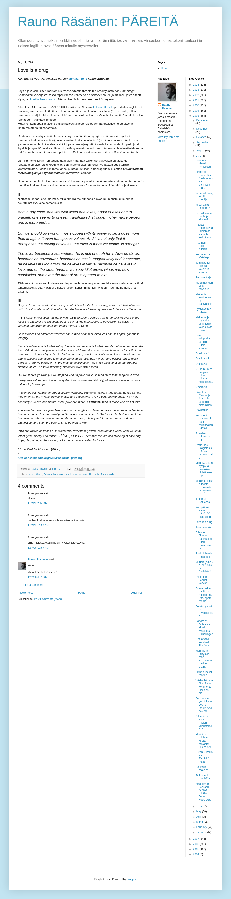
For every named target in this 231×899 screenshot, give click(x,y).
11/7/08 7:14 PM (37, 503)
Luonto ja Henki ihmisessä (203, 163)
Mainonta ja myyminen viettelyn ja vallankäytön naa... (203, 324)
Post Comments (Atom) (48, 599)
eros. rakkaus (35, 474)
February (201, 827)
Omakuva (201, 387)
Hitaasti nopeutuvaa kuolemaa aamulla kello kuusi (204, 231)
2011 (196, 100)
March (200, 821)
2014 (196, 84)
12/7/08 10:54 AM (38, 525)
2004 (196, 854)
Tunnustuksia (203, 527)
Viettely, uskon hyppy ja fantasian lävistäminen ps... (204, 469)
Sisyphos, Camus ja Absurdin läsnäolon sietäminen (203, 399)
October (201, 137)
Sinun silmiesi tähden (203, 673)
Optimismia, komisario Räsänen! (202, 642)
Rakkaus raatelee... (203, 768)
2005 (196, 849)
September (202, 142)
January (201, 832)
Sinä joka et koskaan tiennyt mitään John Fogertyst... (203, 791)
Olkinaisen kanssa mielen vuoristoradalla (203, 723)
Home (81, 592)
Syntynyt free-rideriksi (203, 310)
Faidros (48, 474)
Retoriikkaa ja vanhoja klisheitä (203, 216)
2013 (196, 89)
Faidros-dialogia (103, 107)
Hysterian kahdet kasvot (201, 580)
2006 (196, 844)
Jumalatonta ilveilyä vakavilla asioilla (202, 267)
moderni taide (80, 474)
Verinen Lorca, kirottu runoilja (204, 196)
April (199, 816)
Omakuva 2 (202, 363)
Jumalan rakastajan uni (203, 436)
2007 (196, 838)
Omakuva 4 (202, 353)
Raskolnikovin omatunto (203, 555)
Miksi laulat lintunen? (202, 206)
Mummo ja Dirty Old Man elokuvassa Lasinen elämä (203, 658)
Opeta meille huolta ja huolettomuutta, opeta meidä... (203, 595)
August (200, 150)
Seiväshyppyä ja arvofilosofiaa (204, 611)
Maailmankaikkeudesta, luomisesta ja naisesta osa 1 (204, 487)
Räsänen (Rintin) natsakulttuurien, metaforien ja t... (203, 540)
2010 (196, 105)
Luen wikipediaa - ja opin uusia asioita (204, 342)
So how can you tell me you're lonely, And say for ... (203, 705)
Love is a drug (203, 522)
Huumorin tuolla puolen (201, 246)
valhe (112, 474)
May (199, 811)
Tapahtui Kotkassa (202, 500)
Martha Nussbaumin (43, 99)
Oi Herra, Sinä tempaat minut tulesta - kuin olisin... (204, 375)
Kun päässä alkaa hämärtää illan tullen (203, 512)
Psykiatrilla (201, 410)
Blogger (131, 879)
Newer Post (26, 592)
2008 (196, 115)
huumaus (58, 474)
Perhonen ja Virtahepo (202, 256)
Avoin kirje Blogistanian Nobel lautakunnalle (204, 451)
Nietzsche (94, 474)
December (202, 120)
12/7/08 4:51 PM (37, 577)
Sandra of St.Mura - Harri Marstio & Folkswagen (204, 628)
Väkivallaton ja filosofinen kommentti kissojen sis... (204, 687)
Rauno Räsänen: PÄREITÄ (98, 21)
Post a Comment (33, 584)
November (202, 128)
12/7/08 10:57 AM (38, 547)
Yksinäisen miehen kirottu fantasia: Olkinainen (203, 741)
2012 (196, 95)
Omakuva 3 (202, 358)
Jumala (68, 474)
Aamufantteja (203, 277)
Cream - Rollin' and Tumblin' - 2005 (204, 757)
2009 (196, 110)
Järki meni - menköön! (203, 777)
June (199, 806)
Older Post (137, 592)
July (199, 155)
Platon (104, 474)
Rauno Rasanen (38, 559)
